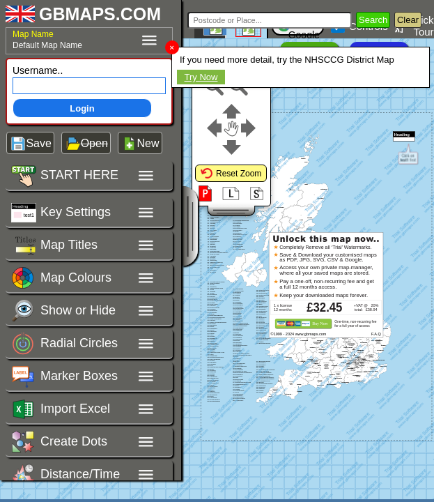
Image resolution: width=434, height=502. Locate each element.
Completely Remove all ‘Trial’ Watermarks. (325, 247)
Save (38, 143)
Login (82, 108)
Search (373, 20)
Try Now (201, 77)
